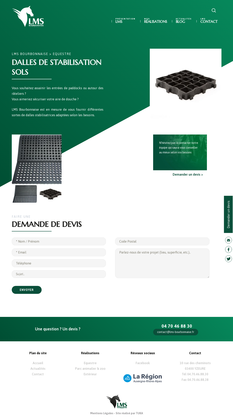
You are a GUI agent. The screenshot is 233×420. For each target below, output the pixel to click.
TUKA (139, 413)
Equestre (62, 54)
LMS (119, 21)
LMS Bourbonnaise (30, 54)
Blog (180, 21)
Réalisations (155, 21)
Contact (208, 21)
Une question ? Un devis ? (57, 329)
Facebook (143, 363)
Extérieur (90, 374)
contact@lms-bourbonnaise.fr (175, 332)
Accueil (38, 363)
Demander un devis (228, 214)
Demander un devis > (188, 174)
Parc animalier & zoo (90, 368)
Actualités (37, 368)
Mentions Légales (101, 413)
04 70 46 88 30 (177, 326)
